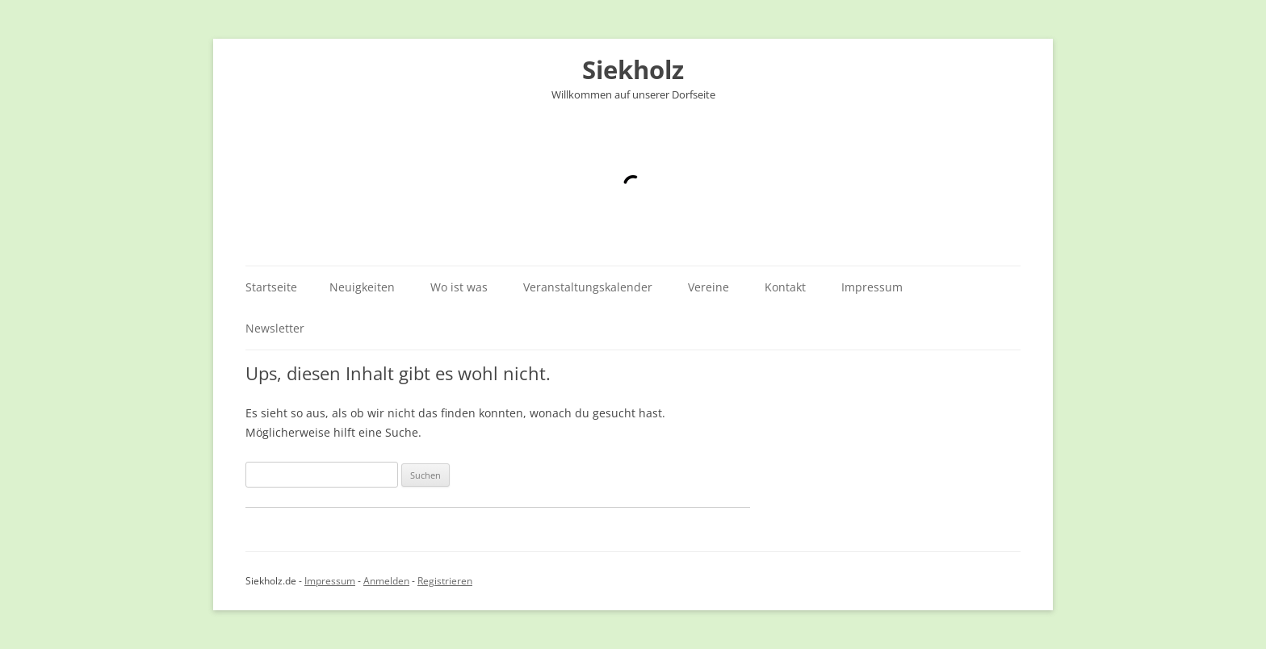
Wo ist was (459, 287)
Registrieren (444, 581)
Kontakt (785, 287)
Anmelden (386, 581)
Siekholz (633, 70)
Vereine (708, 287)
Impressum (872, 287)
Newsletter (274, 328)
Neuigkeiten (362, 287)
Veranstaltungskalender (587, 287)
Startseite (271, 287)
